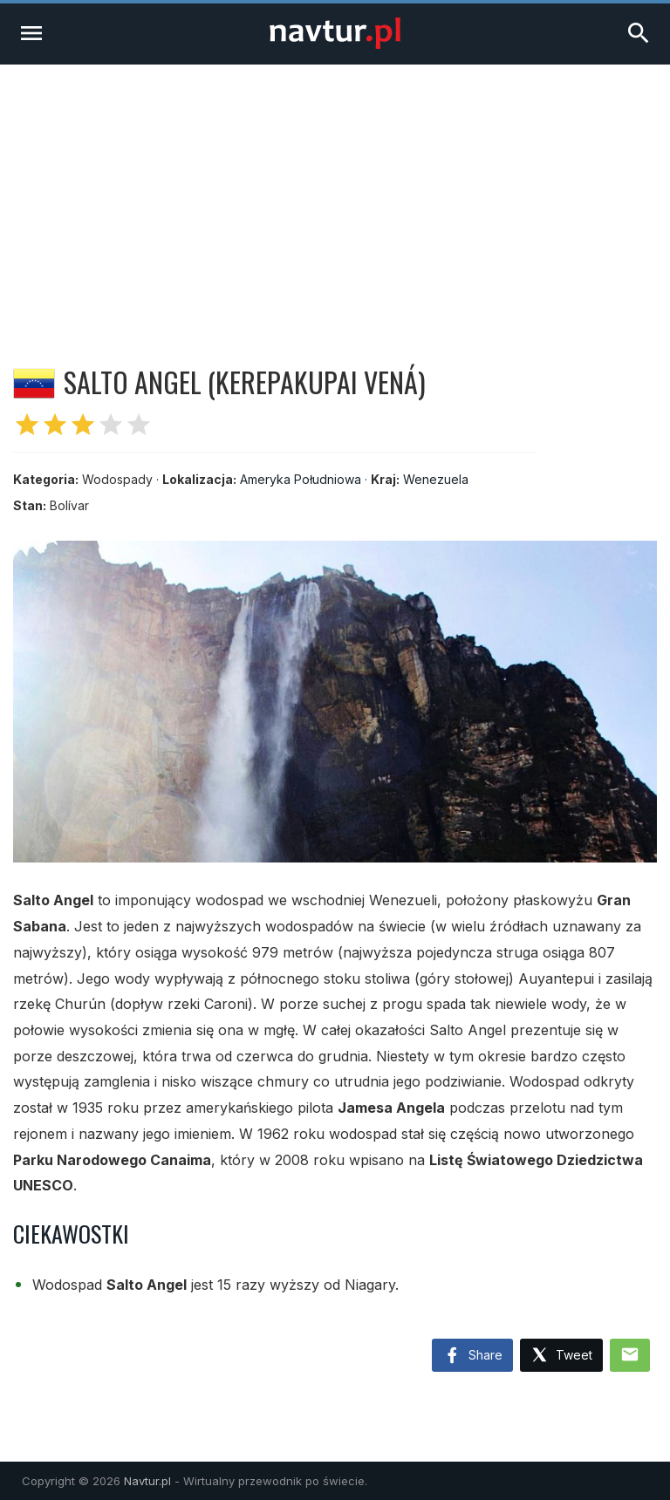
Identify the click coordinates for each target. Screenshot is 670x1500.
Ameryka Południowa (300, 479)
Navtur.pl (147, 1481)
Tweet (561, 1356)
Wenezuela (435, 479)
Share (472, 1356)
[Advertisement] (335, 195)
